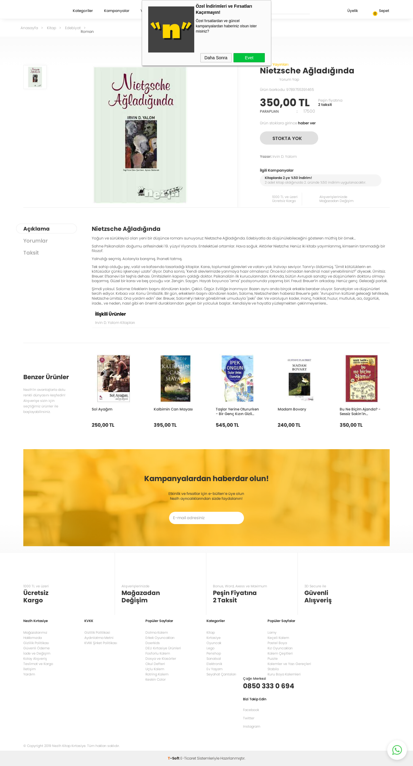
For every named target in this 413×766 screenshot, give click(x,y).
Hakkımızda (32, 637)
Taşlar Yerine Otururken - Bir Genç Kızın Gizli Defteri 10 (237, 411)
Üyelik (348, 11)
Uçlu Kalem (154, 669)
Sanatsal (213, 658)
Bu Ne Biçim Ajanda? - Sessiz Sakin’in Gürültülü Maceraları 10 (361, 411)
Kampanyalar (116, 11)
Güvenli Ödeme (36, 648)
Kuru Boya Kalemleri (284, 674)
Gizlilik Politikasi (97, 632)
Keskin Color (155, 679)
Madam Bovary (292, 409)
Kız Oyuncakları (280, 648)
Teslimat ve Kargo (38, 663)
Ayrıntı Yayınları (274, 64)
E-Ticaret (188, 758)
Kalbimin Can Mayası (173, 409)
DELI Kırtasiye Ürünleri (163, 648)
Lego (210, 648)
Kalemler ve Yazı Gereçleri (289, 663)
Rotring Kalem (156, 674)
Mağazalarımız (35, 632)
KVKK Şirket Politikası (100, 642)
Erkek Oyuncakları (160, 637)
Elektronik (214, 663)
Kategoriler (83, 11)
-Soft (174, 758)
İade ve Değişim (36, 653)
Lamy (272, 632)
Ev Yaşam (214, 669)
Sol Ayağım (102, 409)
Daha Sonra (215, 57)
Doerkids (152, 642)
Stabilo (273, 669)
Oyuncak (213, 642)
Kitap (210, 632)
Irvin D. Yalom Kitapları (115, 322)
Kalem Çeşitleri (280, 653)
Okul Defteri (155, 663)
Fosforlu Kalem (157, 653)
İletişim (29, 669)
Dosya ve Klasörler (160, 658)
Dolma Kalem (156, 632)
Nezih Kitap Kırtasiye (41, 10)
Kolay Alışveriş (35, 658)
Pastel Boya (277, 642)
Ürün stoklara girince (288, 123)
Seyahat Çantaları (221, 674)
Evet (249, 57)
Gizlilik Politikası (36, 642)
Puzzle (273, 658)
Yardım (29, 674)
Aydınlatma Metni (99, 637)
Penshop (213, 653)
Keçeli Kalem (278, 637)
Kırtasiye (213, 637)
